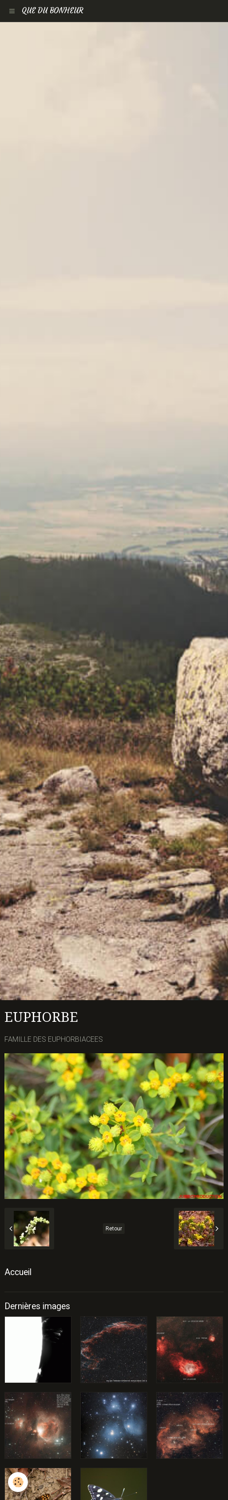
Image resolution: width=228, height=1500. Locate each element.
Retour (114, 1229)
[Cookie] (18, 1482)
